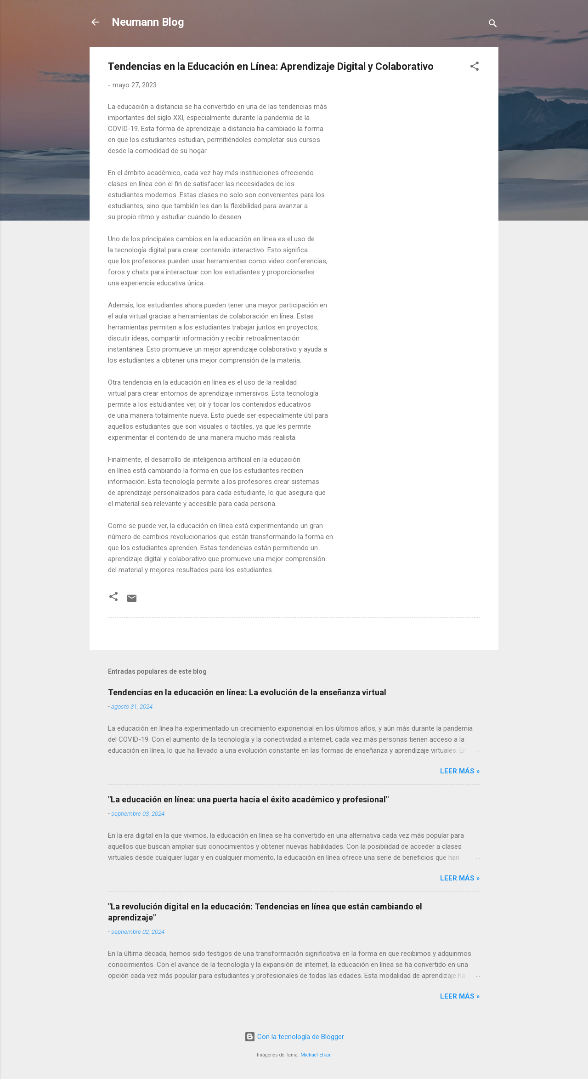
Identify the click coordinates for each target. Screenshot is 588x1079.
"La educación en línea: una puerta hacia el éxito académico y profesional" (248, 799)
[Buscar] (492, 25)
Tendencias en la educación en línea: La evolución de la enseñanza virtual (247, 692)
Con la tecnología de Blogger (294, 1037)
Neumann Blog (148, 22)
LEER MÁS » (460, 771)
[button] (474, 68)
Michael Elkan (316, 1055)
